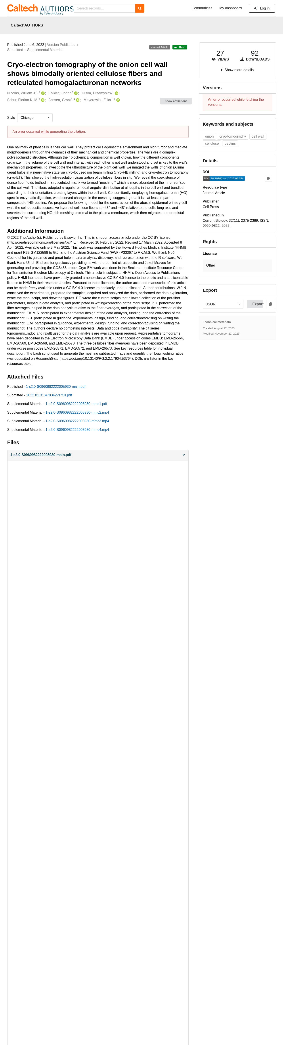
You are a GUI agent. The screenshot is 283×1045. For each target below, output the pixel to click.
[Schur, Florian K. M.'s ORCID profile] (42, 100)
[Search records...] (104, 8)
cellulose (212, 143)
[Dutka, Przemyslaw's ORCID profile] (116, 93)
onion (209, 136)
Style (11, 117)
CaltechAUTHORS (27, 25)
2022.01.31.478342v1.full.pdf (49, 395)
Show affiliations (176, 101)
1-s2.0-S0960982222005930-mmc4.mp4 (77, 430)
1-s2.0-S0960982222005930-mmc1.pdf (76, 404)
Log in (262, 8)
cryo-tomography (233, 136)
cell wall (258, 136)
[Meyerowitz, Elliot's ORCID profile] (117, 100)
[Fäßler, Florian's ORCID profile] (75, 93)
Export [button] (257, 304)
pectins (230, 143)
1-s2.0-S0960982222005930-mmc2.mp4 (77, 412)
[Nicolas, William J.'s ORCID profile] (42, 93)
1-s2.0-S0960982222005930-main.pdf (56, 386)
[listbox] (35, 117)
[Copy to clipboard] (268, 178)
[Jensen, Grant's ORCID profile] (77, 100)
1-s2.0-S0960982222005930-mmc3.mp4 (77, 421)
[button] (97, 455)
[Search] (139, 8)
